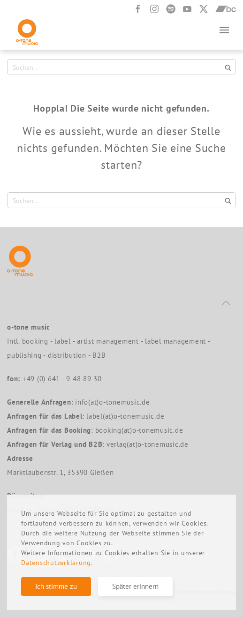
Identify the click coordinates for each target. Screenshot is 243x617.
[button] (224, 30)
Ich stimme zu (56, 586)
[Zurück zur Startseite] (27, 30)
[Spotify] (170, 9)
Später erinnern (135, 586)
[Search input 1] (116, 67)
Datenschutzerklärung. (57, 562)
